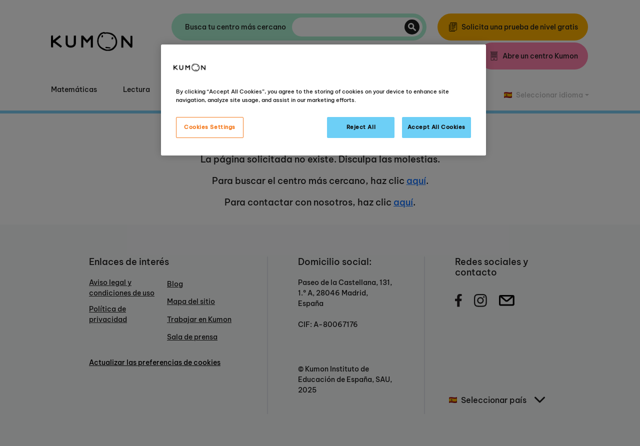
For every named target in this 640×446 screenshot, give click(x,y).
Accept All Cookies (437, 127)
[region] (323, 100)
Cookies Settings (210, 127)
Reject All (361, 127)
